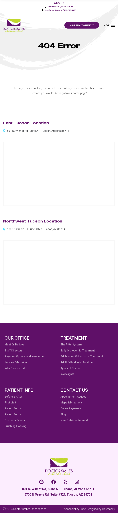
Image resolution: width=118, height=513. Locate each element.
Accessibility (71, 509)
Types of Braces (71, 368)
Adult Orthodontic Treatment (78, 362)
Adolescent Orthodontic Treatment (82, 356)
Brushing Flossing (15, 426)
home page (79, 93)
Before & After (13, 396)
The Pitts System (71, 344)
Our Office (17, 338)
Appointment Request (74, 396)
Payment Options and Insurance (24, 356)
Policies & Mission (16, 362)
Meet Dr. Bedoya (14, 344)
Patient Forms (13, 408)
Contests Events (15, 420)
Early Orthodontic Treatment (78, 350)
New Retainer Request (74, 420)
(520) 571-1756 (66, 7)
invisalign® (67, 374)
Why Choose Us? (15, 368)
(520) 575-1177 (69, 10)
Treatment (74, 338)
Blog (63, 414)
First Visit (10, 402)
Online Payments (71, 408)
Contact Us (74, 390)
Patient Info (19, 390)
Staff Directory (13, 350)
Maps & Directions (72, 402)
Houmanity (108, 509)
